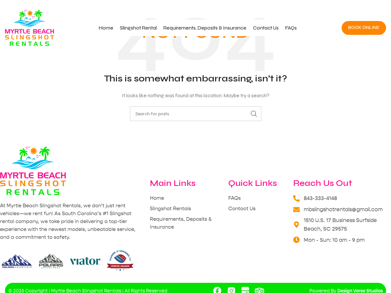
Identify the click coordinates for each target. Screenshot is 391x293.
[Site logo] (29, 28)
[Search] (196, 113)
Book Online (363, 27)
